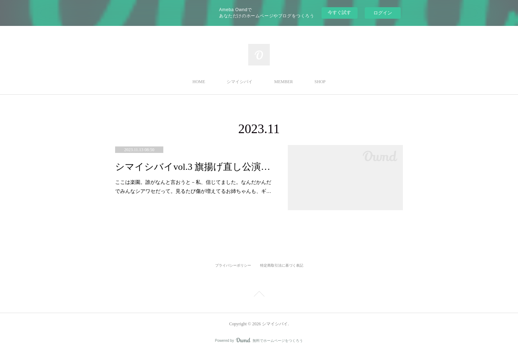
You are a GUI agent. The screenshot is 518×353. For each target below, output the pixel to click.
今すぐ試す (339, 12)
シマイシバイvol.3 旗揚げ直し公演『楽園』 (194, 167)
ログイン (382, 12)
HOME (198, 81)
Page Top (259, 295)
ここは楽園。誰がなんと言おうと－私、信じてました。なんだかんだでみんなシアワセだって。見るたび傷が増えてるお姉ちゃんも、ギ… (193, 186)
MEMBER (283, 81)
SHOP (320, 81)
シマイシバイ (240, 81)
